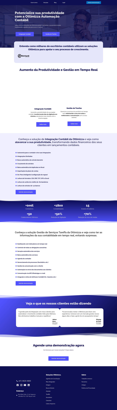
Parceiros (84, 382)
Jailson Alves (54, 320)
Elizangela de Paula (99, 320)
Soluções (45, 2)
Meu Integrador (50, 382)
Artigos (84, 385)
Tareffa (48, 394)
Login (63, 2)
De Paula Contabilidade (99, 323)
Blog (55, 2)
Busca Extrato (50, 388)
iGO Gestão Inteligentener (55, 323)
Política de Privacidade (88, 388)
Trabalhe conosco (87, 378)
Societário (49, 397)
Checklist (48, 400)
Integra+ (48, 385)
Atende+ (48, 391)
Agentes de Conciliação (53, 378)
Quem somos (34, 2)
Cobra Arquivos (50, 403)
